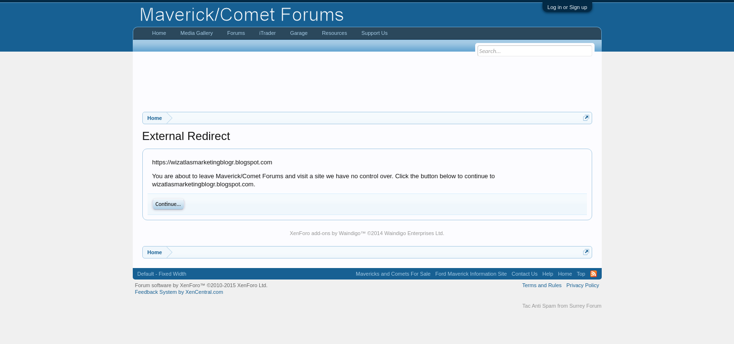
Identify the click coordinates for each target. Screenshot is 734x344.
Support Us (375, 33)
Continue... (168, 204)
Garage (299, 33)
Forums (236, 33)
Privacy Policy (582, 285)
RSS (593, 273)
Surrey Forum (585, 306)
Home (159, 33)
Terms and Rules (542, 285)
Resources (334, 33)
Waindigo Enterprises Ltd (413, 233)
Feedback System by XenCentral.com (179, 292)
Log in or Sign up (567, 7)
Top (581, 274)
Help (548, 274)
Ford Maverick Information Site (471, 274)
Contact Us (524, 274)
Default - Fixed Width (162, 274)
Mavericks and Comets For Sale (393, 274)
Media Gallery (197, 33)
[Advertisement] (367, 81)
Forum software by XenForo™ (201, 285)
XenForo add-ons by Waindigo (325, 233)
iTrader (267, 33)
